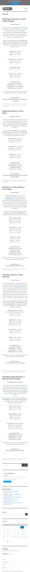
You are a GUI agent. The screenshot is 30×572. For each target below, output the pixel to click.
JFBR (6, 459)
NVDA (8, 459)
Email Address (5, 475)
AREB (21, 370)
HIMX (13, 181)
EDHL (7, 105)
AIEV (18, 370)
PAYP (22, 105)
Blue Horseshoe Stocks (6, 571)
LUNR (24, 268)
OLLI (20, 105)
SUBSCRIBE (15, 3)
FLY (8, 181)
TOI (26, 105)
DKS (4, 105)
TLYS (6, 182)
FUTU (15, 105)
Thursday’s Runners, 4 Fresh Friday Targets (14, 20)
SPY (24, 105)
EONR (12, 105)
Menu (26, 8)
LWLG (15, 181)
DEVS (26, 103)
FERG (3, 459)
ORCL (22, 181)
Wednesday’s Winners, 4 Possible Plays (12, 494)
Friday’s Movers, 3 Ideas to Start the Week (12, 502)
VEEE (8, 106)
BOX (18, 268)
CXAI (23, 103)
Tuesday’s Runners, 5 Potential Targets (12, 497)
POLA (25, 181)
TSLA (22, 459)
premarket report (10, 198)
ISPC (17, 105)
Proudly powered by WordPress (17, 571)
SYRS (17, 459)
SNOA (13, 459)
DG (3, 105)
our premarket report (19, 286)
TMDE (8, 182)
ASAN (23, 370)
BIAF (21, 103)
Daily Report (14, 103)
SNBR (3, 182)
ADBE (19, 103)
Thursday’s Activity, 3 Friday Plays (11, 491)
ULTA (5, 106)
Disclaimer (4, 567)
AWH (21, 458)
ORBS (20, 181)
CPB (3, 181)
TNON (20, 459)
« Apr (7, 541)
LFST (22, 268)
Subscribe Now (5, 562)
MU (18, 105)
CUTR (23, 458)
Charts (3, 564)
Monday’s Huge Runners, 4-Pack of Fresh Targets (13, 378)
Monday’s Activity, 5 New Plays (10, 500)
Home (3, 559)
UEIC (3, 106)
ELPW (9, 105)
